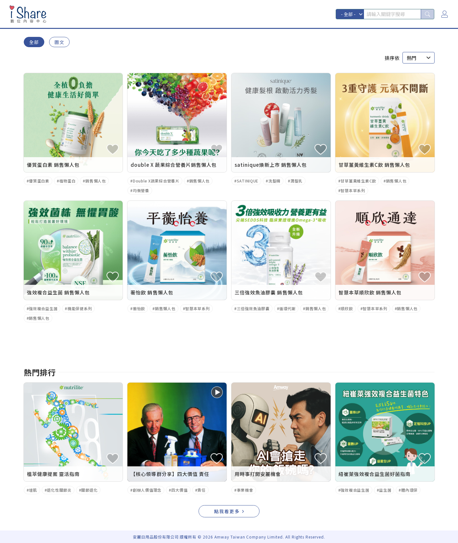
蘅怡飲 (139, 308)
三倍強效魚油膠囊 (253, 308)
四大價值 (179, 490)
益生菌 (385, 490)
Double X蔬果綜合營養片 (156, 180)
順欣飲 (347, 308)
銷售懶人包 (95, 180)
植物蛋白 (67, 180)
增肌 (33, 490)
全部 (34, 42)
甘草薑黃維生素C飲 (358, 180)
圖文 (59, 42)
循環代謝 (287, 308)
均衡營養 (141, 190)
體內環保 (409, 490)
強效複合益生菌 (43, 308)
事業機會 (245, 490)
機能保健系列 (79, 308)
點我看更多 (227, 511)
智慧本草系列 (353, 190)
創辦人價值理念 (147, 490)
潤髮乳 (296, 180)
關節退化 (89, 490)
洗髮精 (274, 180)
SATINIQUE (247, 180)
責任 (201, 490)
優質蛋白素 (39, 180)
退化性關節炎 (59, 490)
